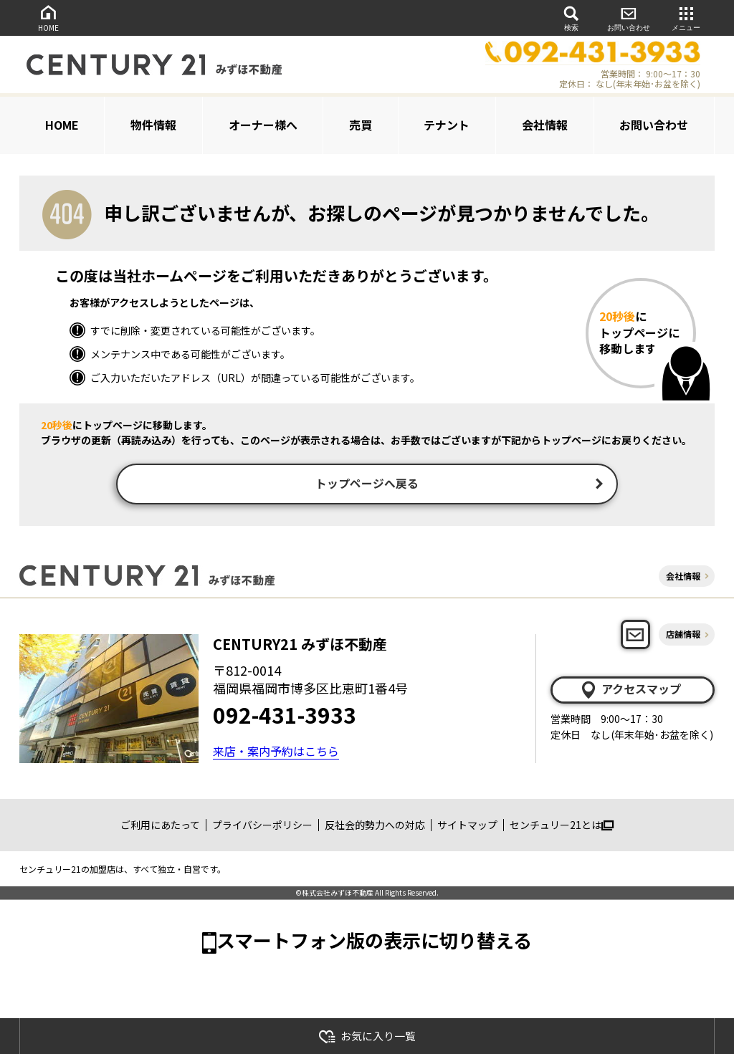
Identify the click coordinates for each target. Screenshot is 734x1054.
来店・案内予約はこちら (276, 753)
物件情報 (153, 124)
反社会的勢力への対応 (375, 827)
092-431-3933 (284, 716)
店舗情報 (683, 637)
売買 (360, 124)
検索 (571, 18)
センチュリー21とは (562, 827)
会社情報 (545, 124)
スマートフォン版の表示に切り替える (374, 942)
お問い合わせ (628, 18)
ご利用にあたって (160, 827)
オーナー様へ (263, 124)
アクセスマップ (630, 691)
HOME (48, 17)
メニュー (686, 18)
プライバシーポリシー (262, 827)
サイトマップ (467, 827)
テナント (447, 124)
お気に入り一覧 (367, 1036)
